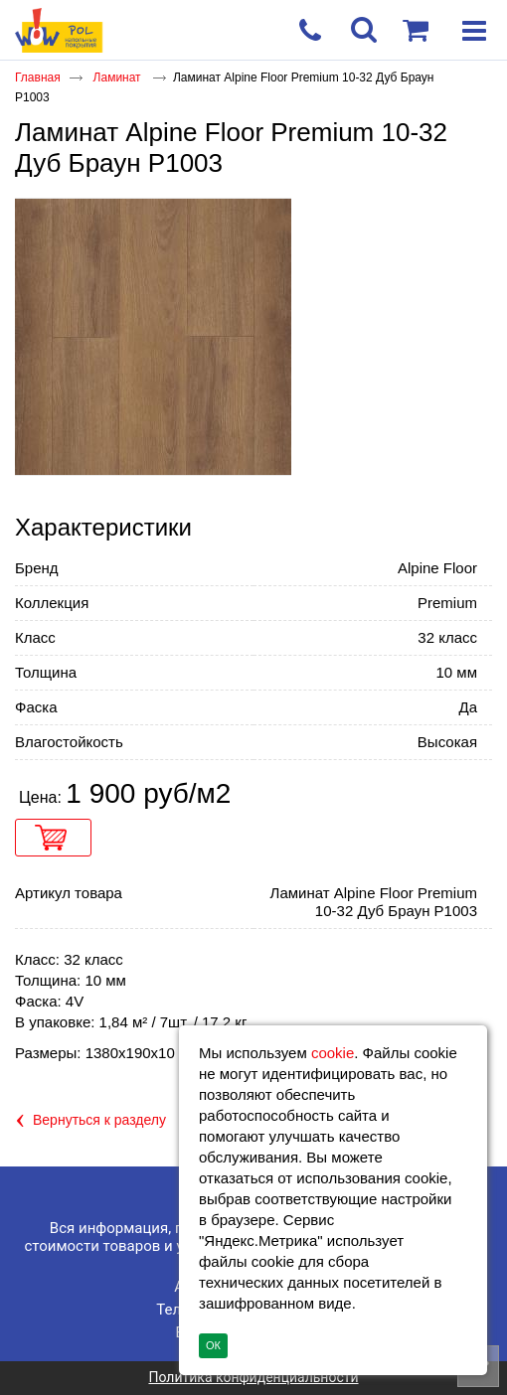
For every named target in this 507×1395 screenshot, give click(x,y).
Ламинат (118, 77)
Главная (38, 77)
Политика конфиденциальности (253, 1377)
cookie (332, 1052)
